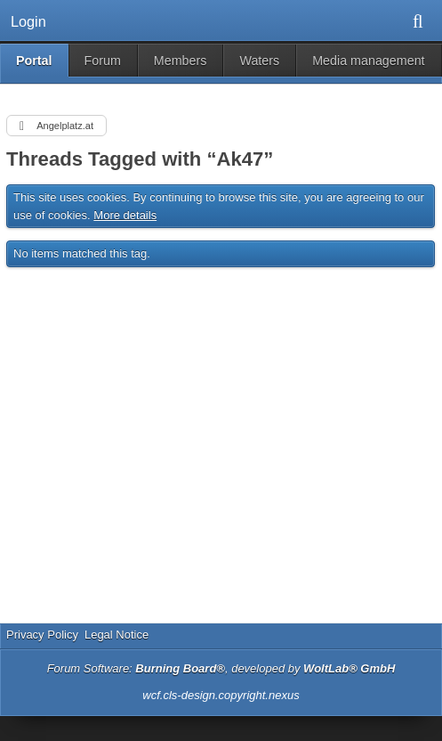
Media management (368, 60)
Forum (102, 60)
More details (125, 215)
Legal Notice (116, 634)
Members (180, 60)
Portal (34, 60)
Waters (259, 60)
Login (28, 21)
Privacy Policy (42, 634)
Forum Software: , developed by (221, 668)
